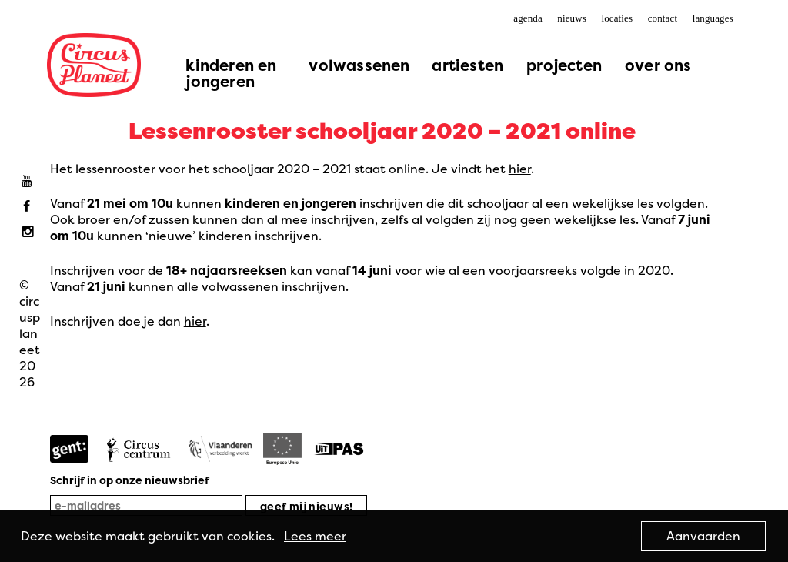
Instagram (30, 232)
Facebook (30, 207)
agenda (528, 18)
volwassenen (359, 65)
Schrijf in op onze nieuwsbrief (129, 480)
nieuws (571, 18)
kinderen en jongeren (230, 73)
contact (662, 18)
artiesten (467, 65)
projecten (564, 65)
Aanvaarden (703, 535)
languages (713, 18)
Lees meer (315, 535)
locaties (617, 18)
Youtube (30, 181)
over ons (658, 65)
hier (520, 168)
